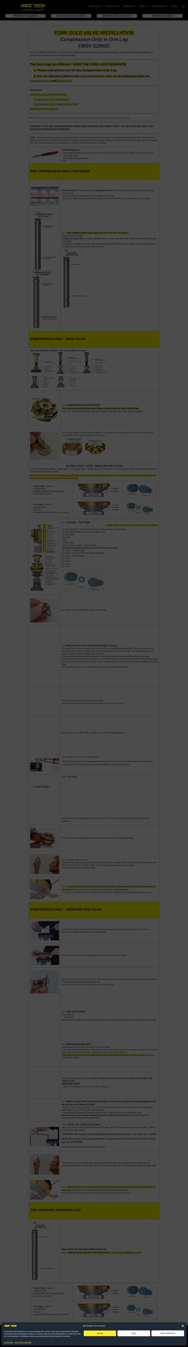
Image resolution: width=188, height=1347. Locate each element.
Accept (100, 1333)
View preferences (167, 1333)
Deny (133, 1333)
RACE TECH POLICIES (23, 1342)
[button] (182, 1326)
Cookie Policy (8, 1342)
